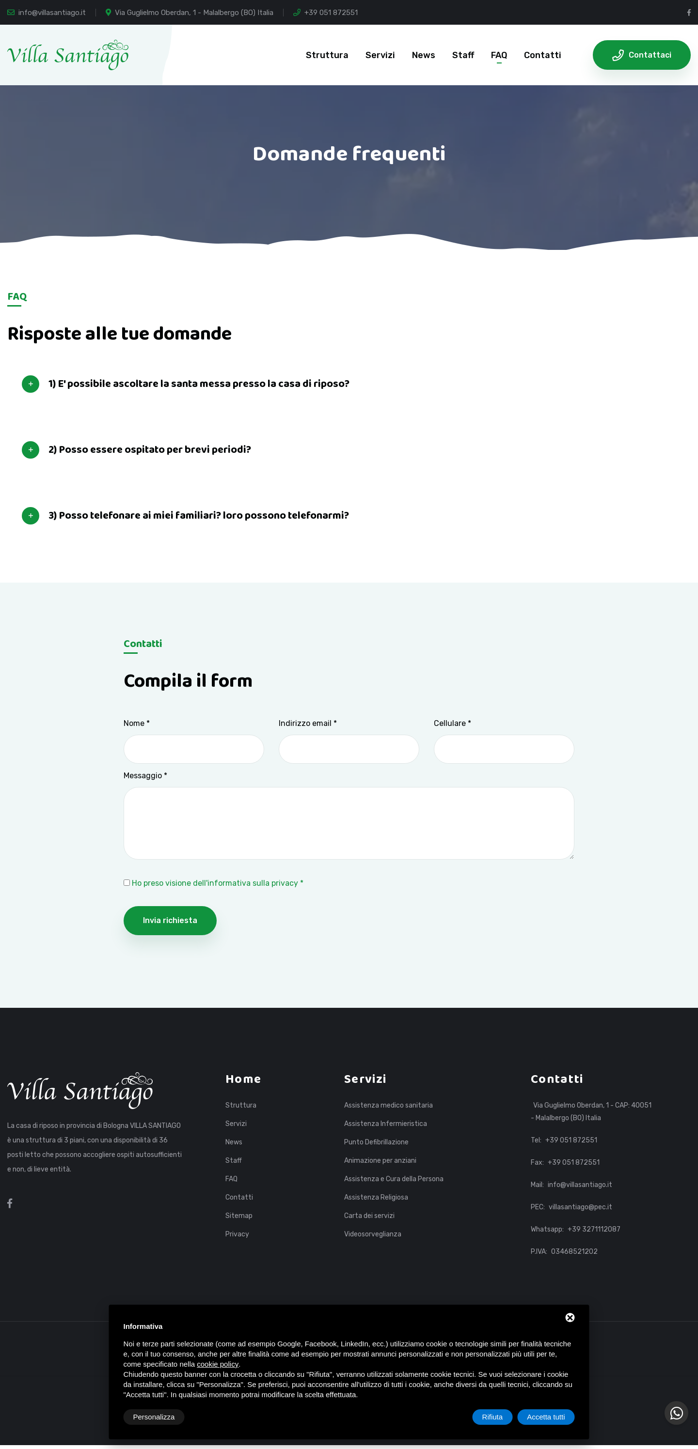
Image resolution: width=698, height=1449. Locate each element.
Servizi (380, 55)
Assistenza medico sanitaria (388, 1105)
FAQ (499, 55)
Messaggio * (145, 775)
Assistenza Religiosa (376, 1197)
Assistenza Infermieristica (385, 1124)
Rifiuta (492, 1417)
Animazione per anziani (380, 1160)
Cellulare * (452, 723)
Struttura (327, 55)
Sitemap (239, 1216)
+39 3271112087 (594, 1229)
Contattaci (641, 55)
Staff (463, 55)
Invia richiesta (170, 920)
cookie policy (217, 1364)
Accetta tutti (546, 1417)
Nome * (137, 723)
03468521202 (574, 1252)
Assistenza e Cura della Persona (394, 1179)
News (423, 55)
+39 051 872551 (325, 12)
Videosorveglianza (372, 1234)
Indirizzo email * (308, 723)
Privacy (237, 1234)
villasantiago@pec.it (580, 1207)
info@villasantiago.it (46, 12)
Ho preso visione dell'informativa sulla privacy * (217, 883)
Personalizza (154, 1417)
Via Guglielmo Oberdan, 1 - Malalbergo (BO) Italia (189, 12)
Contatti (542, 55)
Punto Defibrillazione (376, 1142)
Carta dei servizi (369, 1216)
